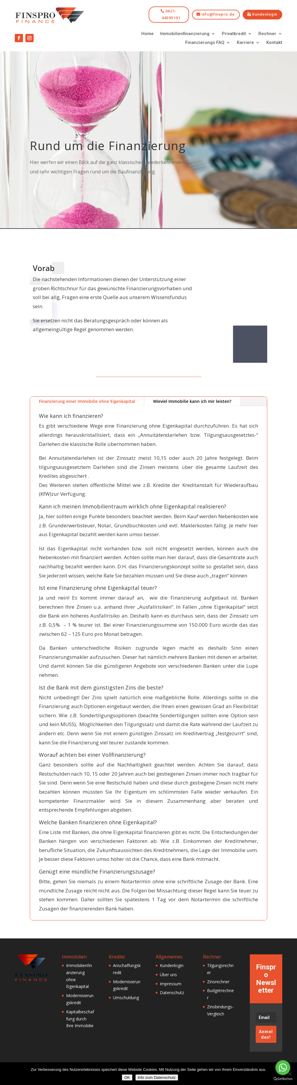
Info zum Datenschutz (157, 1077)
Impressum (170, 983)
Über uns (168, 974)
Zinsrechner (218, 981)
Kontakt (274, 42)
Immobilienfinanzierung (184, 34)
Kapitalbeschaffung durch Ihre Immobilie (80, 1019)
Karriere (245, 42)
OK (127, 1077)
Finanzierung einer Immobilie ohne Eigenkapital (87, 401)
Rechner (267, 34)
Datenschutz (172, 992)
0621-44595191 (171, 14)
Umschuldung (126, 997)
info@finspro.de (218, 14)
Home (147, 34)
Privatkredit (234, 34)
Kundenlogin (264, 14)
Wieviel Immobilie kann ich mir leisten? (192, 401)
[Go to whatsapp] (282, 1067)
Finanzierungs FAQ (204, 42)
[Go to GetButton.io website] (282, 1079)
